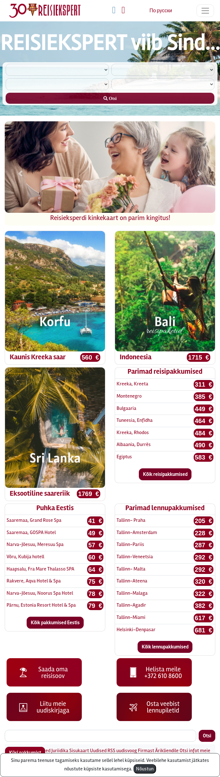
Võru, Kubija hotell (25, 557)
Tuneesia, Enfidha (135, 420)
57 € (95, 545)
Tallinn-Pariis (130, 544)
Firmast (146, 750)
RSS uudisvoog (122, 750)
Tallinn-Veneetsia (135, 557)
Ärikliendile (167, 750)
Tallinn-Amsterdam (137, 532)
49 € (95, 533)
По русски (160, 11)
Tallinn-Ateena (132, 581)
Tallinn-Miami (131, 617)
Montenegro (129, 396)
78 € (95, 593)
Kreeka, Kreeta (132, 384)
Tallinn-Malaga (132, 593)
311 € (203, 384)
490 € (203, 445)
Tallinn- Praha (131, 520)
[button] (20, 173)
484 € (203, 433)
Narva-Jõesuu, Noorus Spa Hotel (40, 593)
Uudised (98, 750)
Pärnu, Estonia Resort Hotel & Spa (41, 605)
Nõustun (145, 769)
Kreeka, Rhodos (133, 432)
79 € (95, 605)
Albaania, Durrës (134, 444)
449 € (203, 408)
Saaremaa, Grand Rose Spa (34, 520)
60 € (95, 557)
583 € (203, 457)
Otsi (207, 736)
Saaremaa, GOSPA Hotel (31, 532)
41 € (95, 520)
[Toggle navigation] (205, 10)
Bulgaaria (126, 408)
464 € (203, 420)
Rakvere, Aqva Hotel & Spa (34, 581)
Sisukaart (79, 750)
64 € (95, 569)
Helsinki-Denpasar (136, 629)
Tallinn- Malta (131, 569)
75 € (95, 581)
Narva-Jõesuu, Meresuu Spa (35, 544)
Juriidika (59, 750)
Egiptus (124, 457)
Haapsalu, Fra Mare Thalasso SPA (40, 569)
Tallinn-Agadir (131, 605)
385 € (203, 396)
